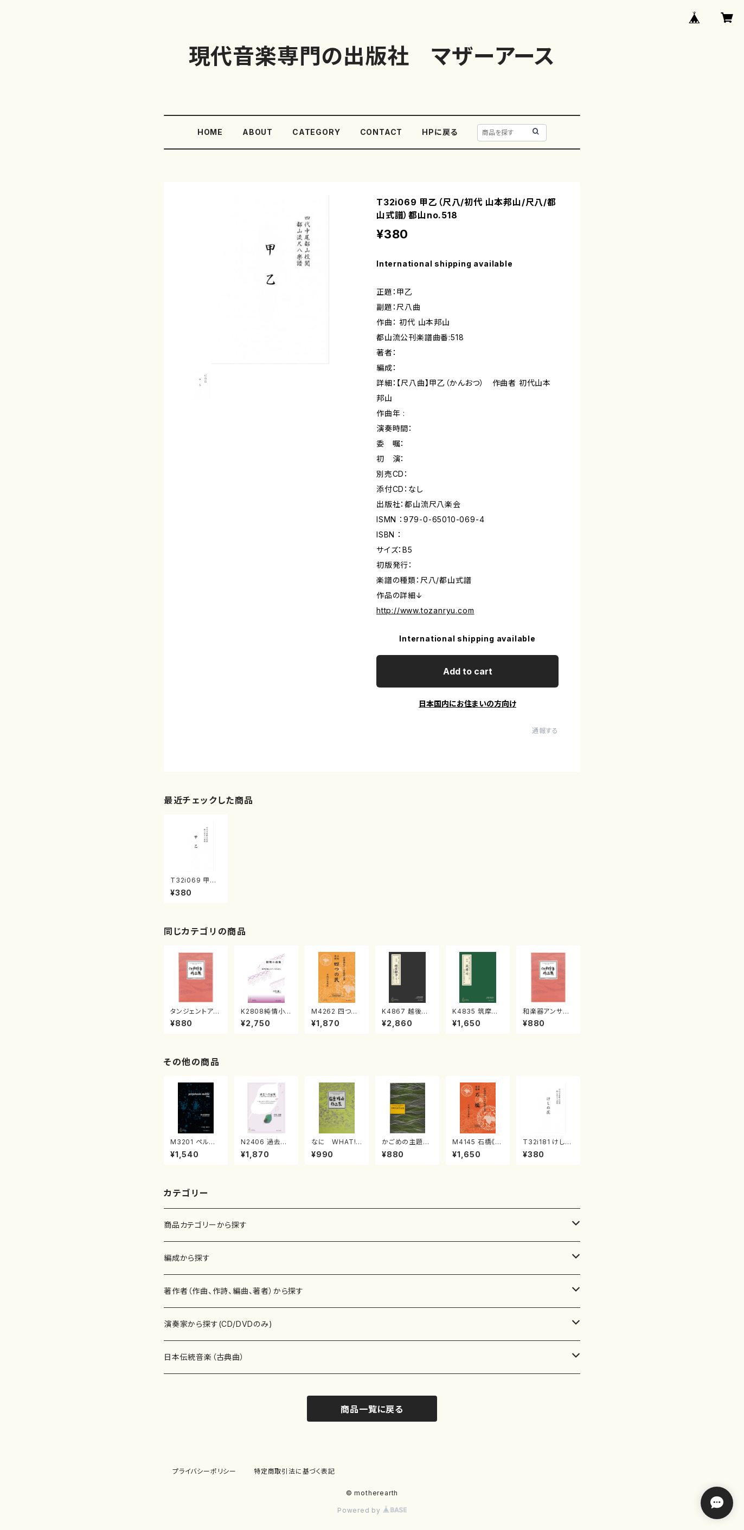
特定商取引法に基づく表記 (294, 1471)
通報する (545, 731)
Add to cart (467, 671)
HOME (210, 132)
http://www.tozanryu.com (425, 610)
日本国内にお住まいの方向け (467, 703)
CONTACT (381, 132)
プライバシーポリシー (204, 1471)
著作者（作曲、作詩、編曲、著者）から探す (234, 1290)
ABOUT (257, 132)
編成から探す (187, 1257)
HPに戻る (440, 132)
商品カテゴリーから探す (205, 1224)
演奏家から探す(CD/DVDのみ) (218, 1323)
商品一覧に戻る (372, 1409)
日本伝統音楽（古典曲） (204, 1357)
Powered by (372, 1510)
